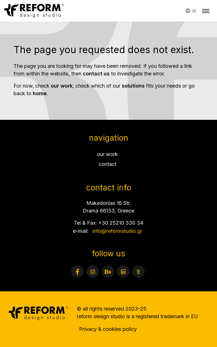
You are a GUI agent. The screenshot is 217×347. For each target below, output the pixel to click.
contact (107, 164)
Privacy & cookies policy (108, 329)
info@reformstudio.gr (117, 231)
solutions (133, 86)
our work (62, 86)
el (194, 11)
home (40, 93)
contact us (96, 74)
